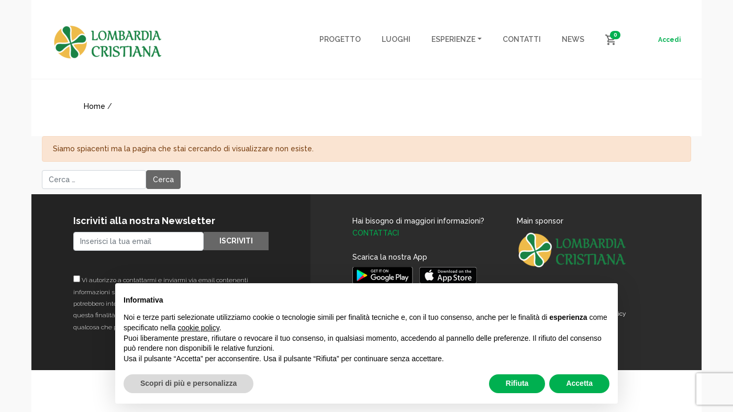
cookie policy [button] (198, 328)
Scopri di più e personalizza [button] (188, 383)
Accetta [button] (579, 383)
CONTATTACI (375, 233)
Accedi (669, 39)
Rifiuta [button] (517, 383)
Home (94, 106)
